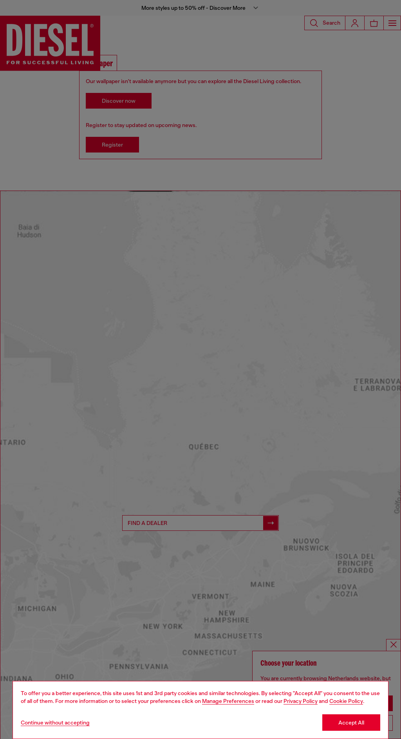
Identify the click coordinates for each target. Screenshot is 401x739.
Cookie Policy (346, 701)
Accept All (351, 722)
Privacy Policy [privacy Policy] (301, 701)
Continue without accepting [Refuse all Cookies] (55, 722)
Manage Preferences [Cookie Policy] (228, 701)
